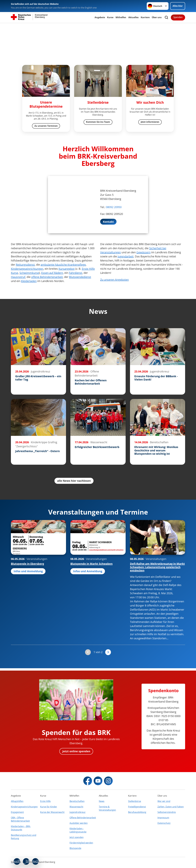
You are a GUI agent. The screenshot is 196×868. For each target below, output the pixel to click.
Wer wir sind (163, 801)
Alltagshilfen (17, 801)
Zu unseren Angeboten (114, 280)
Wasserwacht (76, 806)
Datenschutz (164, 823)
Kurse (110, 17)
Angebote (100, 17)
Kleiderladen (29, 281)
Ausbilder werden (79, 823)
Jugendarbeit (126, 256)
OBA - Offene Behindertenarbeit (20, 819)
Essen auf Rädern (52, 273)
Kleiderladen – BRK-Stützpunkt (21, 828)
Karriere (145, 17)
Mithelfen (121, 17)
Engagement (17, 812)
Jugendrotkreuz (77, 812)
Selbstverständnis (166, 812)
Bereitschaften (77, 801)
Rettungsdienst (25, 265)
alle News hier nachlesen (74, 481)
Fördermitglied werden (81, 842)
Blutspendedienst (80, 277)
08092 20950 (114, 207)
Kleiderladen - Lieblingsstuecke (78, 830)
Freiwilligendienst (137, 806)
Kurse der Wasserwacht (52, 812)
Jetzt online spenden (76, 751)
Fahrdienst (75, 273)
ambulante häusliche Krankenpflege (63, 265)
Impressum (163, 817)
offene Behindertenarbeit (47, 277)
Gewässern (143, 252)
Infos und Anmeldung (28, 571)
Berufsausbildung (137, 812)
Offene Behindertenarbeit (83, 817)
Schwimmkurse (29, 273)
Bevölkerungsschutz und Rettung (23, 837)
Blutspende (75, 848)
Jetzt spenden (77, 837)
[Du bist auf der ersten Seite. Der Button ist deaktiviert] (88, 652)
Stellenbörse (134, 801)
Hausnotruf (18, 277)
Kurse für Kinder (48, 806)
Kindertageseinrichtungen (27, 269)
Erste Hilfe (45, 801)
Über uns (157, 17)
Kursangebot (67, 269)
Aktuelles (133, 17)
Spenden (178, 17)
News (101, 801)
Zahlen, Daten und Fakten (170, 806)
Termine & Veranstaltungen (107, 808)
